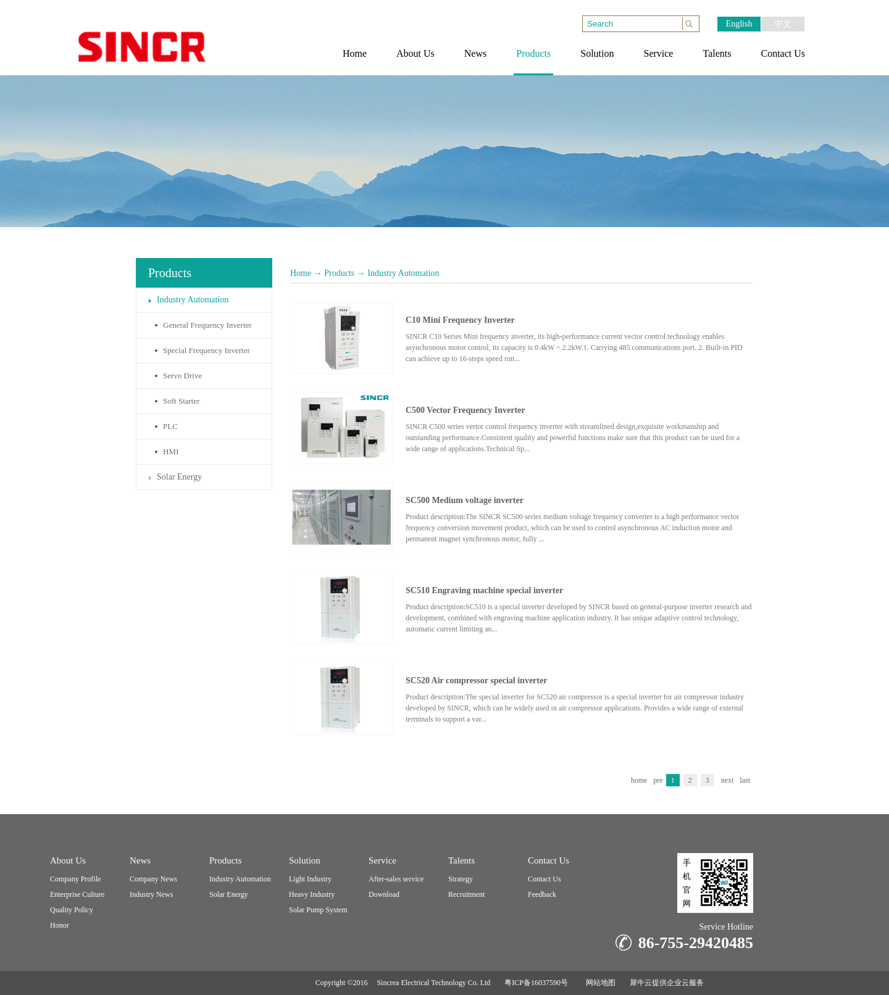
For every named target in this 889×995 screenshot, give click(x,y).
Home (300, 273)
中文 (782, 23)
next (727, 780)
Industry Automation (403, 273)
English (739, 23)
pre (657, 780)
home (639, 780)
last (745, 780)
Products (339, 273)
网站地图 (599, 982)
